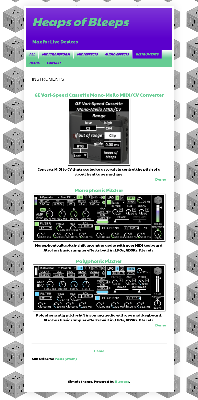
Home (99, 350)
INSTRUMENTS (147, 54)
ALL (32, 54)
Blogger (122, 381)
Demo (160, 179)
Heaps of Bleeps (80, 21)
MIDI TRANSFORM (56, 54)
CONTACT (53, 62)
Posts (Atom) (66, 358)
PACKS (34, 62)
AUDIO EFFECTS (117, 54)
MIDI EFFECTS (87, 54)
